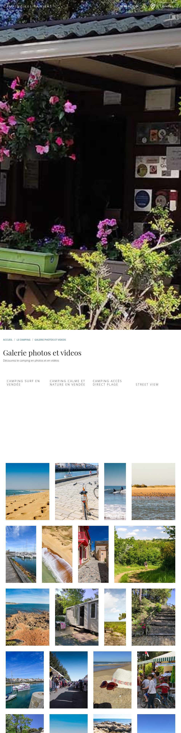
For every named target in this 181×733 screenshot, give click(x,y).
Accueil (8, 339)
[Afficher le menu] (174, 17)
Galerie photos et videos (50, 339)
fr (144, 4)
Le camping (23, 339)
